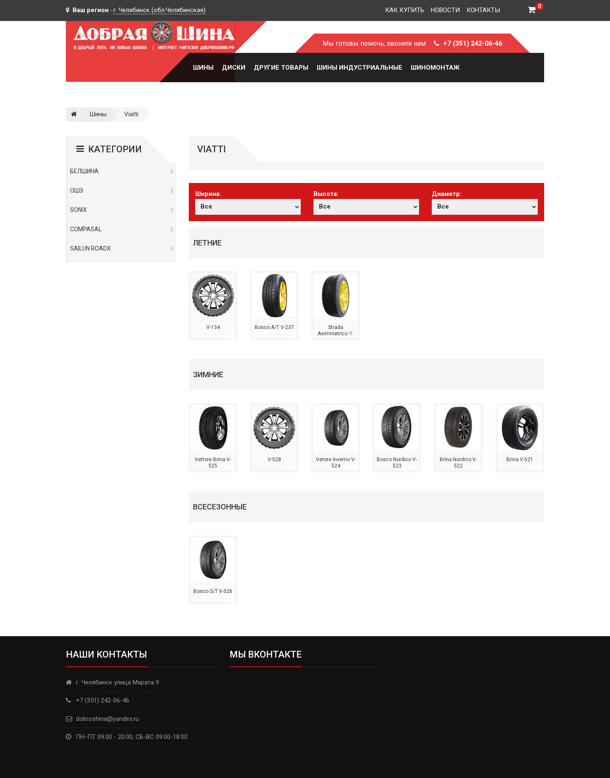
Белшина (122, 171)
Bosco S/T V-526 (212, 591)
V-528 (274, 459)
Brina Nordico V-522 (458, 463)
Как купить (404, 10)
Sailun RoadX (122, 248)
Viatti (131, 114)
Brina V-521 (519, 459)
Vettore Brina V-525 (213, 463)
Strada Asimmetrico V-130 (336, 333)
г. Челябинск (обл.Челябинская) (159, 10)
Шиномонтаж (435, 67)
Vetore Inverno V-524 (336, 463)
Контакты (483, 10)
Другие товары (281, 67)
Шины (203, 67)
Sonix (122, 209)
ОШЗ (122, 190)
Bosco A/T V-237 (274, 327)
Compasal (122, 229)
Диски (233, 67)
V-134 (213, 327)
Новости (445, 10)
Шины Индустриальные (359, 67)
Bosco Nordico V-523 (397, 463)
